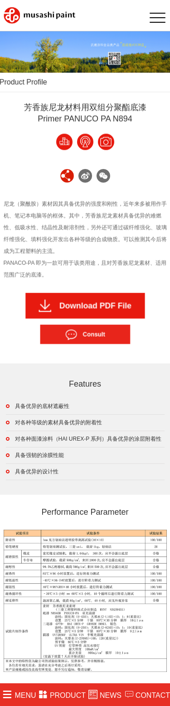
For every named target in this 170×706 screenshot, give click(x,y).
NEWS (104, 694)
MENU (19, 694)
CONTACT (147, 694)
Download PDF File (85, 305)
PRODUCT (62, 694)
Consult (85, 334)
